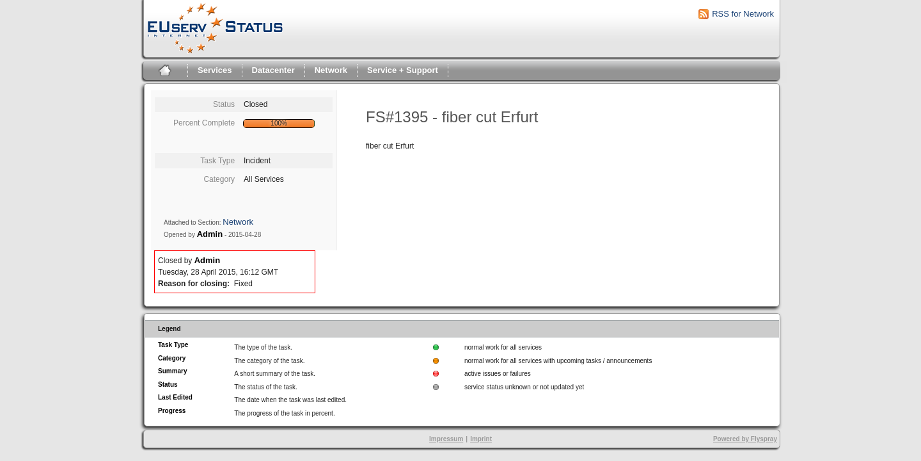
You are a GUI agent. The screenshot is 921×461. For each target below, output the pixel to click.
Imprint (481, 438)
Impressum (446, 438)
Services (215, 70)
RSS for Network (743, 14)
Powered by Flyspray (745, 438)
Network (331, 70)
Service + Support (402, 70)
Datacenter (273, 70)
